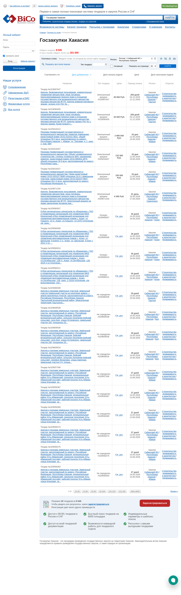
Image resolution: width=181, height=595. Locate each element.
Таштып (152, 102)
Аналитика (123, 27)
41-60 (85, 491)
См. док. (119, 216)
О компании (155, 27)
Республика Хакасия (152, 98)
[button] (173, 580)
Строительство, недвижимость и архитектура (169, 95)
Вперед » (174, 491)
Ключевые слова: (49, 59)
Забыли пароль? (28, 61)
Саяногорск (152, 201)
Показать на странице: (139, 66)
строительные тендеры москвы (64, 21)
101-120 (112, 491)
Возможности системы (52, 27)
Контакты (170, 27)
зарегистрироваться (98, 504)
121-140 (122, 491)
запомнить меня (11, 56)
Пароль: (6, 47)
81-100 (102, 491)
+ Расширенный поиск (155, 21)
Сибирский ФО (152, 95)
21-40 (77, 491)
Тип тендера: (86, 64)
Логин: (5, 40)
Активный (118, 66)
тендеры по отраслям (87, 21)
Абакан (152, 141)
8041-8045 (135, 491)
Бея (157, 319)
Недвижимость (169, 100)
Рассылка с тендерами (101, 27)
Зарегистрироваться (155, 503)
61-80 (93, 491)
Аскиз (157, 220)
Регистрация (19, 68)
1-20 (69, 491)
